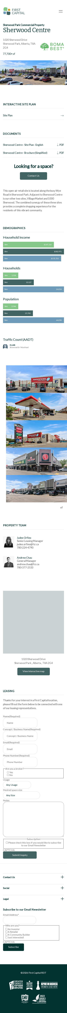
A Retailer (13, 931)
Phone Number (16, 755)
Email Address (11, 914)
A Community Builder (19, 934)
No (11, 775)
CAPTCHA (9, 850)
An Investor (14, 929)
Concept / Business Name (21, 729)
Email (11, 742)
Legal (6, 898)
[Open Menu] (61, 11)
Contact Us (33, 175)
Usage (6, 779)
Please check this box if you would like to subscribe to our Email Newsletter (34, 844)
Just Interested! (16, 937)
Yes (11, 772)
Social (6, 888)
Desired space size (12, 789)
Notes (6, 800)
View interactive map (34, 671)
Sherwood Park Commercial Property (23, 25)
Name (11, 716)
